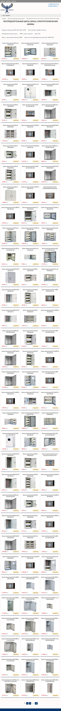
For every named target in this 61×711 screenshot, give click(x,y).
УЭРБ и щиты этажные (26, 33)
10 (36, 703)
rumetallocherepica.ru (7, 8)
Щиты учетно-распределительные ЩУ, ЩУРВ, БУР (39, 37)
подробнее (16, 58)
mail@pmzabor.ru (53, 6)
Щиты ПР (37, 33)
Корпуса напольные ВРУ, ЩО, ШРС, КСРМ (14, 30)
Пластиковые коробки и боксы (37, 30)
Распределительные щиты (10, 33)
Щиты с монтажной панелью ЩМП (12, 37)
